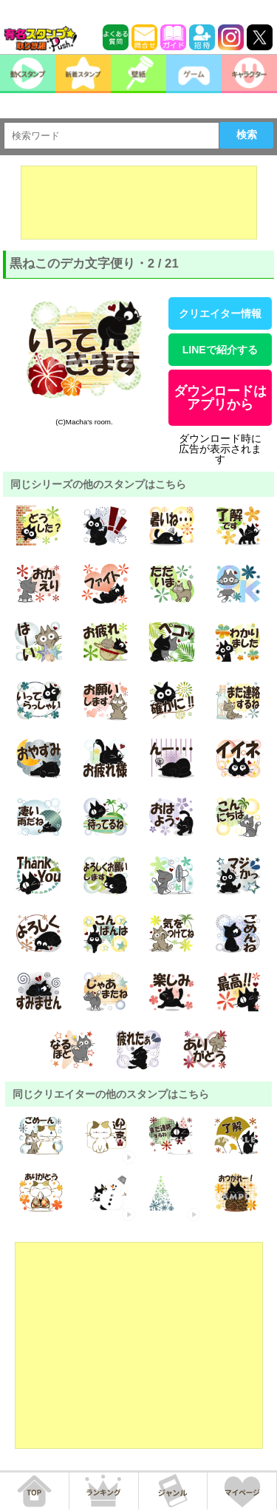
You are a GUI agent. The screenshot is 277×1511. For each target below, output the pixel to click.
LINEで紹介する (220, 350)
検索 (246, 134)
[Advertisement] (139, 203)
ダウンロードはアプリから (220, 398)
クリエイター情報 (220, 313)
